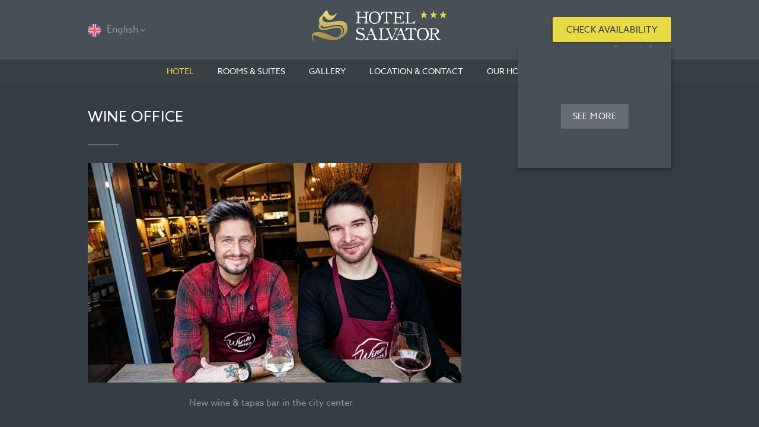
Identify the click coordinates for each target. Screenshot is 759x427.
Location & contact (416, 71)
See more (595, 116)
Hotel (180, 71)
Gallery (327, 71)
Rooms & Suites (251, 71)
